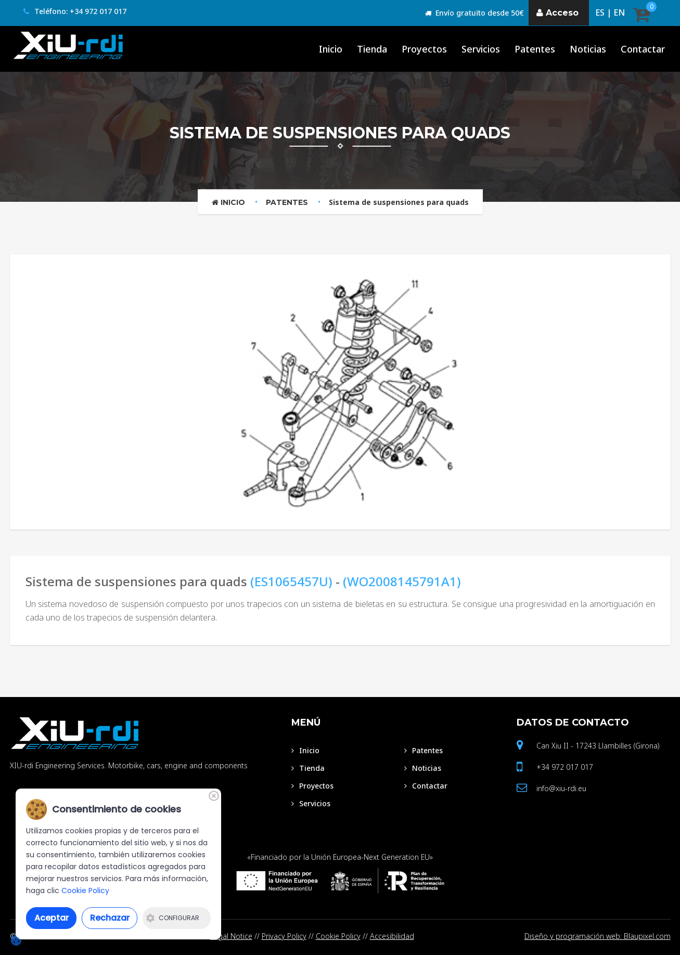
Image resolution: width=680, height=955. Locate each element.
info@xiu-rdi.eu (561, 788)
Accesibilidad (392, 936)
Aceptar (51, 918)
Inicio (228, 202)
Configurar (172, 917)
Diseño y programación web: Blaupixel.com (597, 936)
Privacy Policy (284, 936)
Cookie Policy (338, 936)
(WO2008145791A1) (402, 581)
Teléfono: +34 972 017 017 (74, 11)
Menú (305, 722)
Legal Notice (231, 936)
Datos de (573, 722)
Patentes (287, 202)
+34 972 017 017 (564, 767)
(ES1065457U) (291, 581)
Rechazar (110, 918)
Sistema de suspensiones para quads (399, 202)
